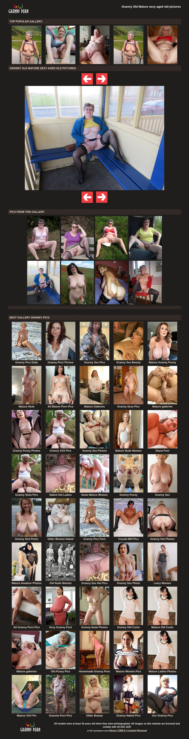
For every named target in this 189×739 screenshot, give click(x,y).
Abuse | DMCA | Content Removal (128, 730)
